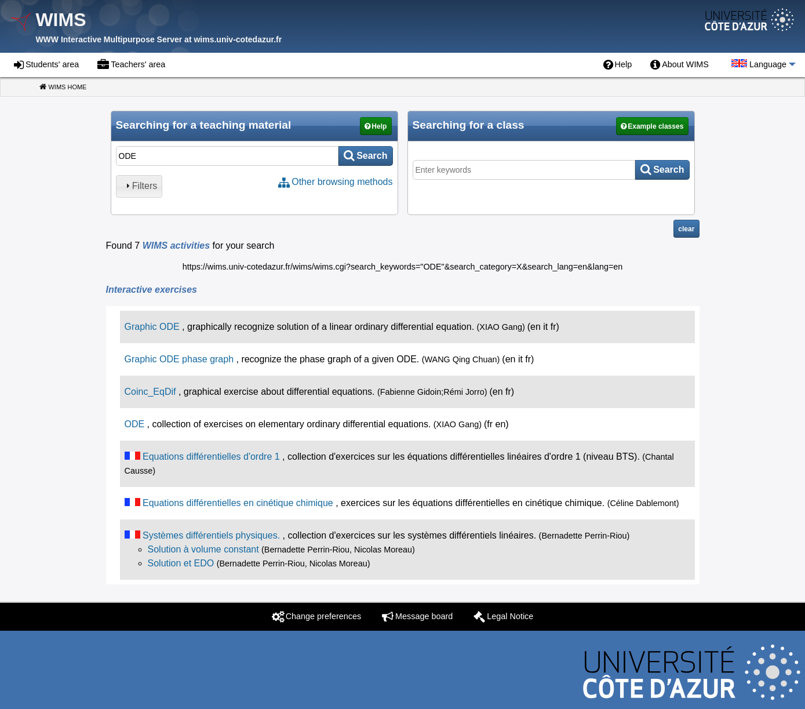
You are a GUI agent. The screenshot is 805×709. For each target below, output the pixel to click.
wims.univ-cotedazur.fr (238, 39)
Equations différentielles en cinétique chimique (238, 503)
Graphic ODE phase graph (179, 359)
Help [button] (379, 126)
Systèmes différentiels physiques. (211, 535)
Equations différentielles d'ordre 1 (211, 456)
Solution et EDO (181, 563)
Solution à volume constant (203, 549)
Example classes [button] (655, 126)
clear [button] (686, 229)
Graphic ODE (152, 327)
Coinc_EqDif (150, 392)
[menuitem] (618, 65)
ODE (135, 424)
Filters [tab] (140, 186)
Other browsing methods (342, 182)
